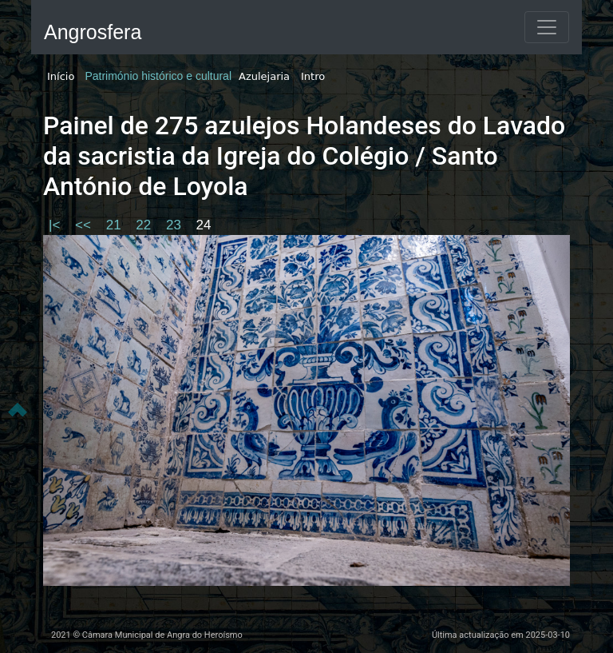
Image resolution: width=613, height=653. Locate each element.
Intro (313, 76)
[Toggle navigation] (546, 27)
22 (145, 225)
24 (204, 225)
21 (115, 225)
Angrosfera (92, 32)
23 (175, 225)
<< (85, 225)
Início (60, 76)
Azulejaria (264, 76)
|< (56, 225)
